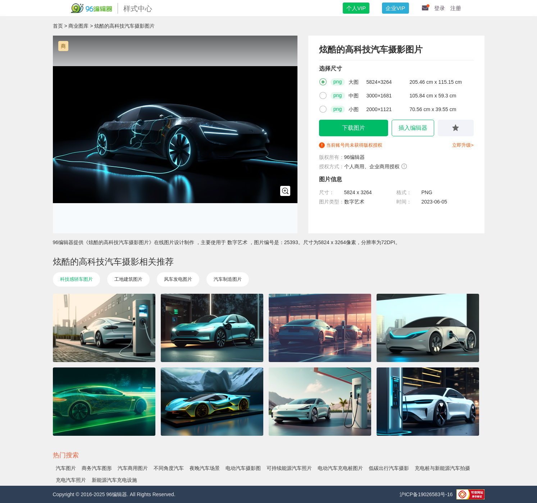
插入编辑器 (413, 128)
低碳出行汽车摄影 (389, 468)
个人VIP (356, 8)
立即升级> (463, 145)
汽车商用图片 (133, 468)
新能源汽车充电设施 (114, 480)
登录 (439, 8)
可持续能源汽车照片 (289, 468)
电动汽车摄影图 (243, 468)
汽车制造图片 (228, 279)
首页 (58, 26)
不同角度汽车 (169, 468)
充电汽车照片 (71, 480)
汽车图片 (66, 468)
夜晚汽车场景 (205, 468)
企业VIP (395, 8)
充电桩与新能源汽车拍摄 (442, 468)
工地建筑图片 (128, 279)
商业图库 (78, 26)
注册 (455, 8)
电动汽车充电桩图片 (340, 468)
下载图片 (353, 128)
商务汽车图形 (97, 468)
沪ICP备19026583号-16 (426, 494)
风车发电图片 (178, 279)
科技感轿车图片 (76, 279)
